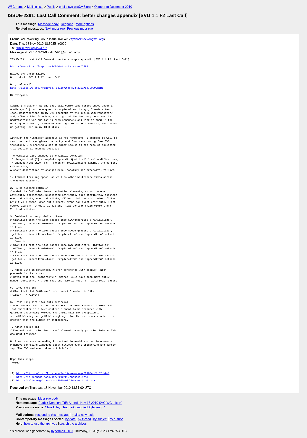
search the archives (73, 423)
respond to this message (52, 414)
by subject (100, 419)
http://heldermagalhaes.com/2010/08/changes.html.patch (56, 380)
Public (51, 6)
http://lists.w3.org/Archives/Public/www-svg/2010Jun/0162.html (62, 373)
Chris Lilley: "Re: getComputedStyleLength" (75, 407)
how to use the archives (40, 423)
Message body (48, 24)
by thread (84, 419)
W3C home (15, 6)
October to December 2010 (113, 6)
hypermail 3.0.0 (61, 431)
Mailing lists (35, 6)
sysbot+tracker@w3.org (87, 39)
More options (85, 24)
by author (116, 419)
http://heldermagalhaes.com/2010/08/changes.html (52, 377)
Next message (55, 28)
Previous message (80, 28)
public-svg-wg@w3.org (75, 6)
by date (70, 419)
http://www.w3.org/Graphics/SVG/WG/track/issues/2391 (49, 66)
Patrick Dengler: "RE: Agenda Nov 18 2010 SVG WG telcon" (80, 402)
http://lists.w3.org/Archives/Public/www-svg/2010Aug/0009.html (56, 88)
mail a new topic (83, 414)
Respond (67, 24)
